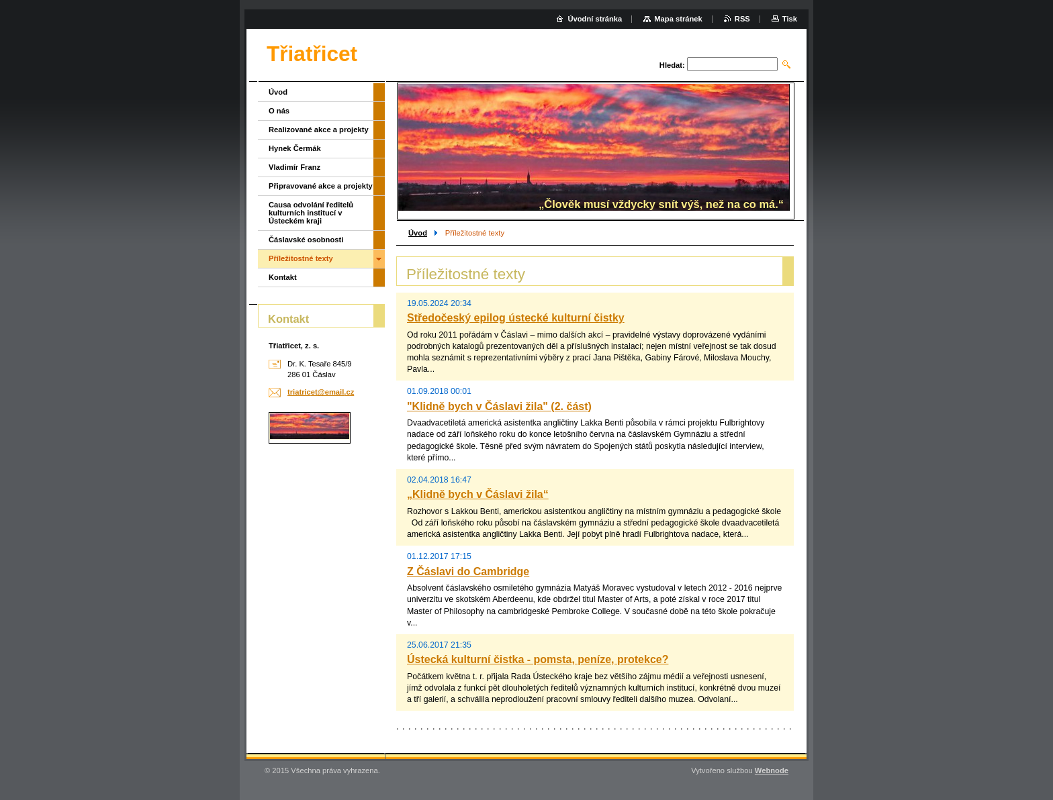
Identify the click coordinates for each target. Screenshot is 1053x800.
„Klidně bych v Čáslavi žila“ (478, 494)
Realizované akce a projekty (319, 130)
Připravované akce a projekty (321, 186)
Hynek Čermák (295, 148)
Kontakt (283, 277)
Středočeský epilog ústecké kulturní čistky (516, 317)
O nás (279, 111)
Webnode (771, 770)
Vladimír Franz (294, 167)
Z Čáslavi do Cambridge (468, 571)
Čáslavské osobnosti (306, 240)
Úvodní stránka (594, 19)
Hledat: (672, 65)
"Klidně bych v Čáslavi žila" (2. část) (499, 406)
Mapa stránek (678, 19)
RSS (742, 19)
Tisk (789, 19)
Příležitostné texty (301, 258)
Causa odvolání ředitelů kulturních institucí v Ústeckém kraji (311, 213)
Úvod (417, 233)
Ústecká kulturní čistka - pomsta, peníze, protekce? (537, 659)
